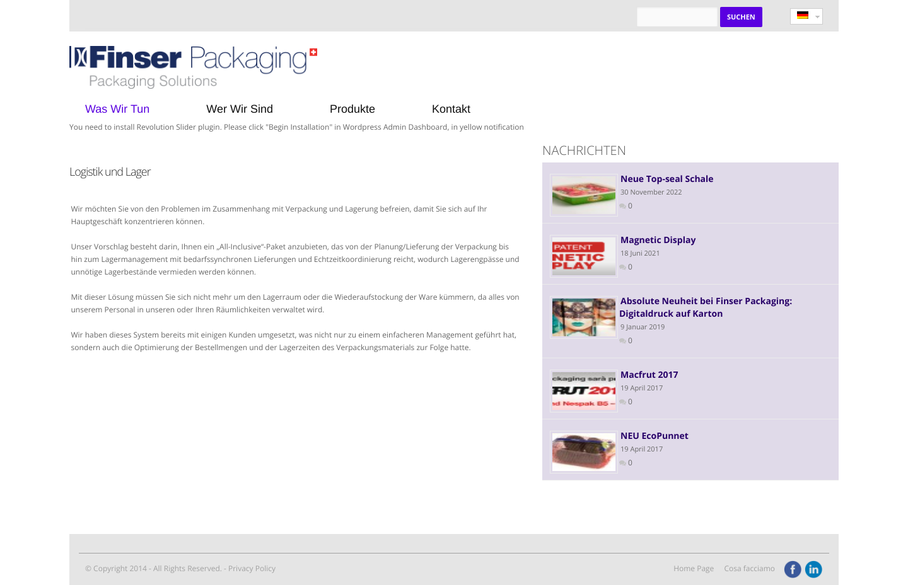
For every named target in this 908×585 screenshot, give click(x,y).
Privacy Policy (252, 568)
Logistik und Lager (110, 171)
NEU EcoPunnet (654, 436)
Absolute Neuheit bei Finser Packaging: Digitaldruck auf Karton (705, 307)
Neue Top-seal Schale (667, 179)
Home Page (693, 568)
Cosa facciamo (749, 568)
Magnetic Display (658, 240)
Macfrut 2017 (649, 375)
